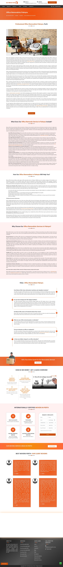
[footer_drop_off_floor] (52, 428)
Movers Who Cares (30, 61)
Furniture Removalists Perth (25, 546)
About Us (8, 6)
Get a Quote (38, 362)
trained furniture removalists (15, 93)
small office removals (44, 135)
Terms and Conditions (38, 556)
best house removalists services (23, 84)
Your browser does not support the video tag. (44, 382)
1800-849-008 (53, 271)
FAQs (20, 6)
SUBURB (16, 15)
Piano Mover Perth (23, 552)
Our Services (36, 554)
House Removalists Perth (24, 544)
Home (3, 6)
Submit (47, 434)
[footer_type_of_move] (52, 423)
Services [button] (14, 6)
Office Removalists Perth (24, 548)
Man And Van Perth (23, 556)
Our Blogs (25, 6)
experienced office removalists (41, 105)
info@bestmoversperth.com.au (30, 3)
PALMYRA (21, 15)
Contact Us (31, 6)
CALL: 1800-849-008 (55, 6)
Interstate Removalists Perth (25, 550)
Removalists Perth (23, 554)
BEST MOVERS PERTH (10, 15)
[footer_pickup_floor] (52, 425)
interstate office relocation (44, 332)
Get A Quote (31, 113)
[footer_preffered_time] (43, 423)
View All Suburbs (52, 446)
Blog (35, 550)
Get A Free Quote (52, 2)
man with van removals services (27, 208)
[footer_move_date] (52, 420)
